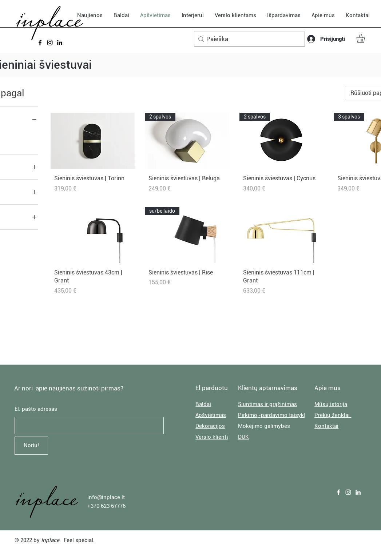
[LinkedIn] (59, 42)
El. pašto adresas (36, 409)
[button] (365, 38)
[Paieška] (247, 39)
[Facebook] (40, 42)
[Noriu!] (31, 446)
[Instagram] (49, 42)
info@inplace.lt (106, 497)
